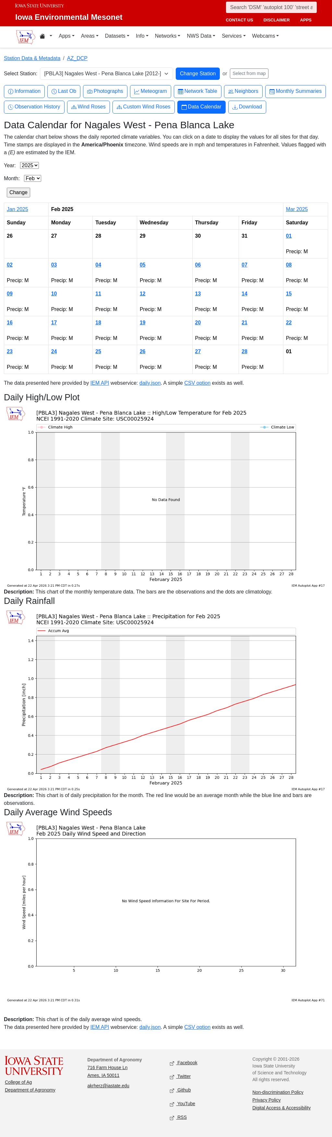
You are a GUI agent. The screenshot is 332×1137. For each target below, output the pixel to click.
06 (198, 265)
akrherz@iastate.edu (108, 1085)
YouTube (182, 1104)
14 (244, 293)
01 (289, 236)
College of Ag (18, 1082)
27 (198, 351)
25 (98, 351)
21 (244, 322)
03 (54, 265)
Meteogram (150, 91)
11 (98, 293)
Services (232, 36)
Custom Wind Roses (144, 107)
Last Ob (64, 91)
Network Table (197, 91)
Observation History (34, 107)
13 (198, 293)
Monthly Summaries (295, 91)
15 (289, 293)
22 (289, 322)
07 (244, 265)
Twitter (180, 1076)
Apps (64, 36)
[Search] (271, 7)
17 (54, 322)
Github (180, 1090)
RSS (178, 1117)
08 (289, 265)
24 (54, 351)
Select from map (249, 73)
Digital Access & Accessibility (282, 1107)
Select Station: (20, 73)
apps (306, 20)
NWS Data (199, 36)
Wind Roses (88, 107)
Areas (88, 36)
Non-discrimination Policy (278, 1092)
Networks (166, 36)
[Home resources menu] (45, 37)
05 (143, 265)
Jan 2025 (17, 209)
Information (24, 91)
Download (247, 107)
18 (98, 322)
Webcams (263, 36)
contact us (239, 20)
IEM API (99, 383)
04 (98, 265)
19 (143, 322)
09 (10, 293)
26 (143, 351)
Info (140, 36)
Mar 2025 (297, 209)
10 (54, 293)
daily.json (150, 383)
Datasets (115, 36)
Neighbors (243, 91)
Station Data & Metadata (32, 58)
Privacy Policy (267, 1100)
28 (244, 351)
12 (143, 293)
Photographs (105, 91)
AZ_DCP (77, 58)
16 (10, 322)
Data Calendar (201, 107)
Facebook (183, 1063)
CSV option (197, 383)
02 (10, 265)
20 (198, 322)
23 (10, 351)
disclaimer (277, 20)
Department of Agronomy (30, 1090)
